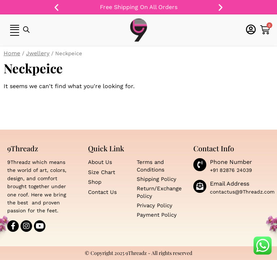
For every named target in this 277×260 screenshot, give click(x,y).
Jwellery (37, 53)
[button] (56, 7)
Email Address (229, 183)
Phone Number (231, 162)
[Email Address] (199, 186)
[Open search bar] (26, 30)
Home (12, 53)
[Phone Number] (199, 164)
